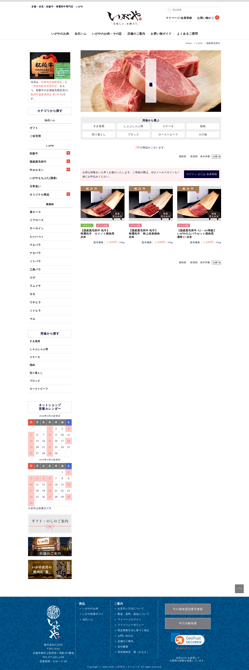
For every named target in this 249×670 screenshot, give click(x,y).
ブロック (133, 134)
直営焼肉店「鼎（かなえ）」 (135, 651)
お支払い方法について (131, 608)
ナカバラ (35, 252)
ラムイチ (35, 285)
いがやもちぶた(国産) (43, 178)
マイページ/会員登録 (179, 18)
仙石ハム (81, 33)
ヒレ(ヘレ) (36, 236)
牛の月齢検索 (188, 623)
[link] (187, 641)
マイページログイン (129, 619)
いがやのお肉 (60, 33)
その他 (203, 134)
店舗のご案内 (136, 33)
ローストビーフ (168, 134)
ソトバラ (35, 261)
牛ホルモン (50, 169)
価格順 (182, 156)
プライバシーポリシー (131, 624)
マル (32, 318)
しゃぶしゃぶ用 (133, 126)
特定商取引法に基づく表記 (133, 630)
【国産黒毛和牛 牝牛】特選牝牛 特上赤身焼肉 (144, 233)
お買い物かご (205, 18)
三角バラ (35, 269)
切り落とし (99, 134)
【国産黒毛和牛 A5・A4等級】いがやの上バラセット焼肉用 (196, 233)
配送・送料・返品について (133, 614)
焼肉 (203, 126)
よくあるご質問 (187, 33)
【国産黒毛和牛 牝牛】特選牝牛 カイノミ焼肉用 (97, 233)
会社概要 (123, 646)
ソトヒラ (35, 310)
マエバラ (35, 244)
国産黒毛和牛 (50, 161)
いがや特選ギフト (93, 614)
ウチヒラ (35, 302)
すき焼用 (98, 126)
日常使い (35, 186)
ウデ (32, 277)
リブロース (37, 220)
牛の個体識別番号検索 (188, 609)
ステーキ (168, 126)
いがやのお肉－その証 (107, 33)
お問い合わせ (125, 635)
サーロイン (37, 228)
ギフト (34, 127)
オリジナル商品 (50, 194)
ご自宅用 (35, 135)
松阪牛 (50, 153)
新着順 (194, 156)
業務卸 (50, 204)
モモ (32, 294)
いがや (50, 145)
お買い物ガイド (161, 33)
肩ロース (35, 211)
